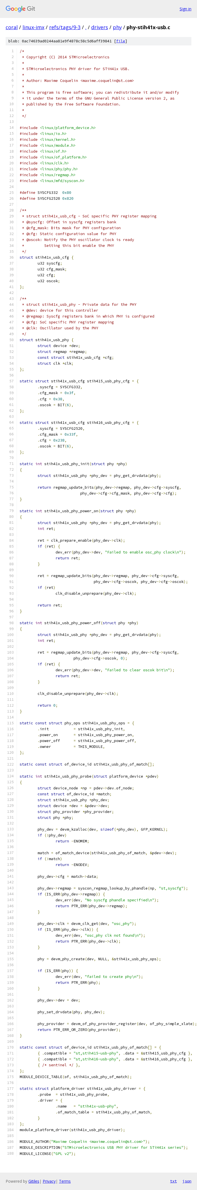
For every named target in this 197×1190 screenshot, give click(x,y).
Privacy (49, 1181)
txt (173, 1181)
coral (12, 27)
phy (117, 27)
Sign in (185, 9)
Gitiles (33, 1181)
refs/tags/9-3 (65, 27)
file (120, 41)
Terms (65, 1181)
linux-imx (33, 27)
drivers (99, 27)
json (186, 1181)
